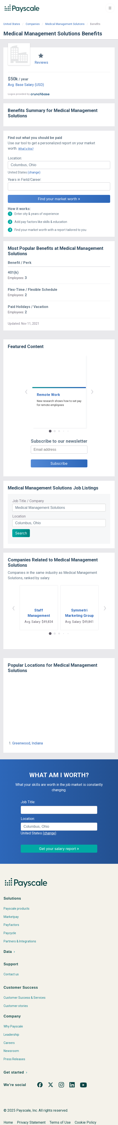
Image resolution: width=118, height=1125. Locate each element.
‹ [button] (26, 391)
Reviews (41, 62)
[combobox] (59, 165)
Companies (33, 24)
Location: (15, 158)
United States (11, 24)
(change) (34, 172)
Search (21, 533)
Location (19, 516)
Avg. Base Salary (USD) (26, 85)
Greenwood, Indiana (27, 743)
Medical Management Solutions (65, 24)
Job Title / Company (28, 501)
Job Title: (28, 802)
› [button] (92, 391)
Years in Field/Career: (24, 179)
